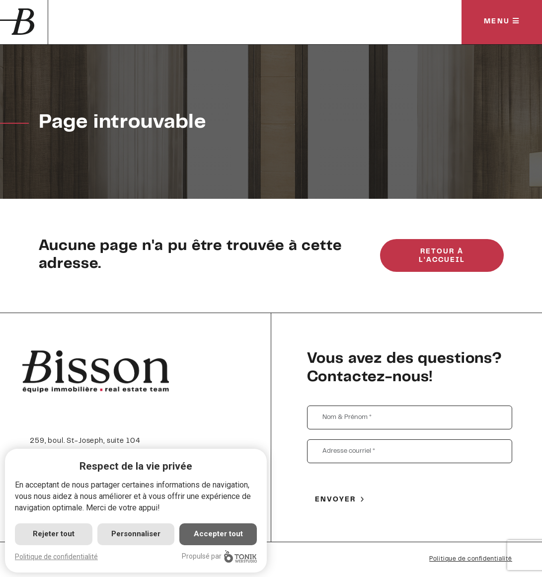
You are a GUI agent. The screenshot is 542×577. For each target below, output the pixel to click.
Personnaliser (135, 533)
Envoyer (335, 500)
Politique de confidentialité (470, 559)
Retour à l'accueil (442, 256)
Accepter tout (218, 533)
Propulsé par (219, 556)
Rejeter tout (54, 533)
